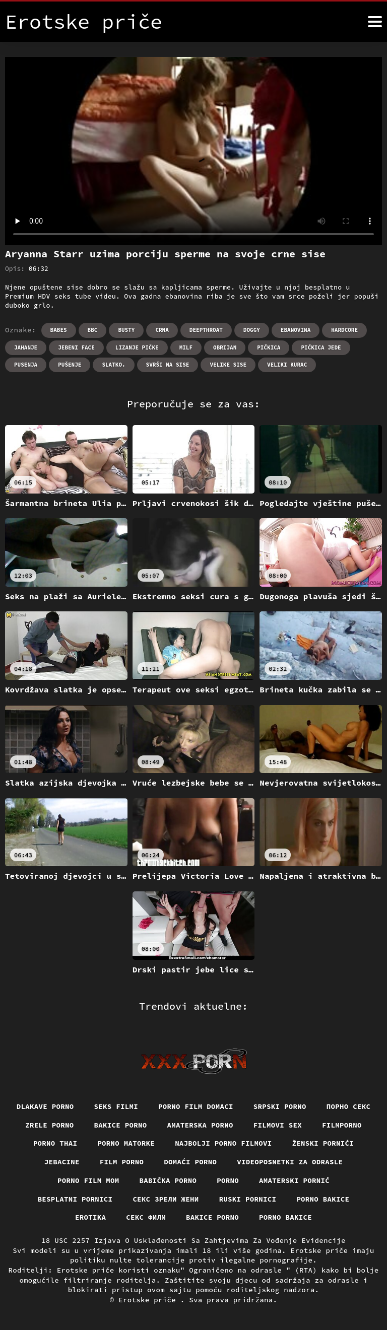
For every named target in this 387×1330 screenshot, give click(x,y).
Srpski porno (279, 1106)
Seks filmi (116, 1106)
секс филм (146, 1217)
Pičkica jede (321, 347)
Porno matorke (126, 1143)
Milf (185, 347)
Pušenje (69, 364)
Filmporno (342, 1125)
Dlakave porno (45, 1106)
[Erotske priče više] (375, 21)
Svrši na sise (167, 364)
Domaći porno (190, 1161)
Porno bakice (322, 1199)
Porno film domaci (195, 1106)
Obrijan (224, 347)
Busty (126, 329)
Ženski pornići (323, 1143)
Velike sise (228, 364)
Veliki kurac (287, 364)
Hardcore (344, 329)
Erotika (90, 1217)
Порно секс (349, 1106)
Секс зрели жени (166, 1199)
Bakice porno (120, 1125)
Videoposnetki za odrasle (290, 1161)
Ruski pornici (248, 1199)
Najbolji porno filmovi (223, 1143)
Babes (58, 329)
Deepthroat (206, 329)
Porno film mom (88, 1180)
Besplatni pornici (75, 1199)
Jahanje (25, 347)
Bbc (93, 329)
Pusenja (25, 364)
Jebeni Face (76, 347)
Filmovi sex (277, 1125)
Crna (161, 329)
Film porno (122, 1161)
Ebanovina (295, 329)
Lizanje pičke (137, 347)
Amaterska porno (200, 1125)
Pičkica (268, 347)
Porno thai (55, 1143)
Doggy (251, 329)
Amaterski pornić (294, 1180)
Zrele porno (49, 1125)
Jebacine (62, 1161)
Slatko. (113, 364)
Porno (228, 1180)
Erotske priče (149, 1299)
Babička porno (168, 1180)
